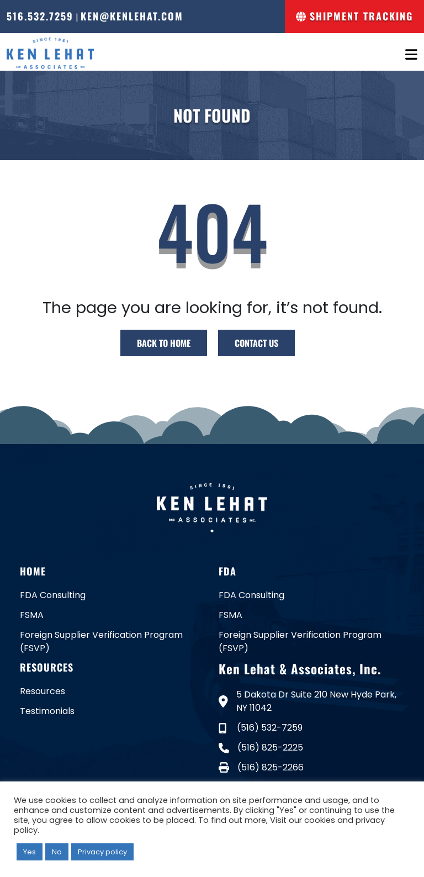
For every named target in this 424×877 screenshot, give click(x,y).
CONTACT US (256, 343)
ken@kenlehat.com (132, 16)
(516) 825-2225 (261, 747)
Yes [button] (29, 852)
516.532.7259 (40, 16)
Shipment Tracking (354, 16)
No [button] (57, 852)
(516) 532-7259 (261, 727)
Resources (42, 691)
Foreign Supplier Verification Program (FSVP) (101, 641)
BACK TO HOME (163, 343)
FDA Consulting (53, 595)
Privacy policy (102, 852)
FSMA (32, 615)
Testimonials (47, 711)
